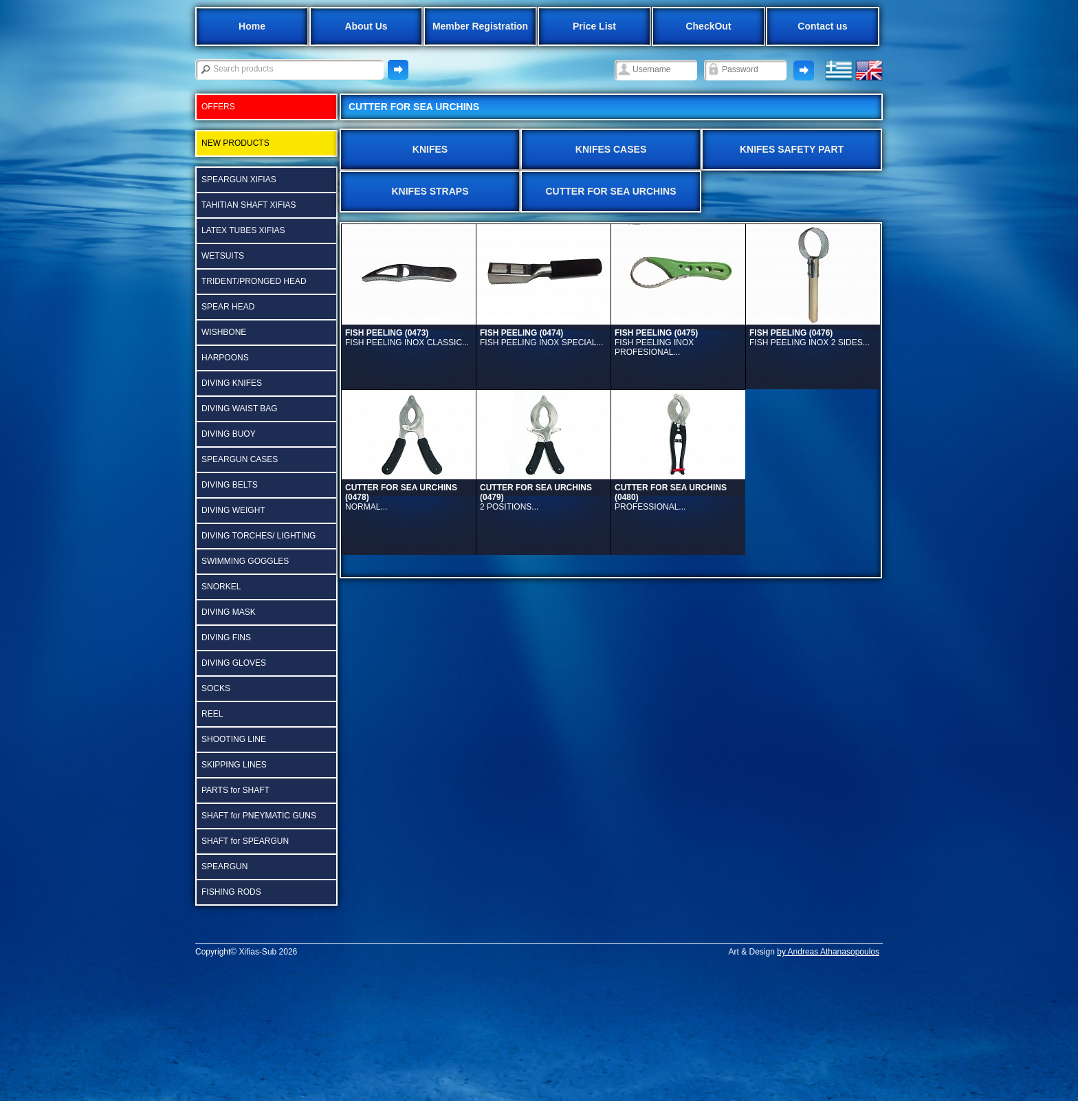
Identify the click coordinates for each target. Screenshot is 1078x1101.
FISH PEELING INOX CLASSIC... (407, 337)
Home (252, 26)
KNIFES (430, 149)
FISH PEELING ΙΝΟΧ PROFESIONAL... (656, 342)
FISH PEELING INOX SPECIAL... (541, 337)
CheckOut (708, 26)
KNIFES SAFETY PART (792, 149)
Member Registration (480, 26)
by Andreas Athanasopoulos (828, 952)
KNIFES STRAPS (429, 191)
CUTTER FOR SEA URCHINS (610, 191)
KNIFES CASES (610, 149)
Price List (594, 26)
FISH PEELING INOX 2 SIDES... (809, 337)
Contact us (822, 26)
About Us (365, 26)
